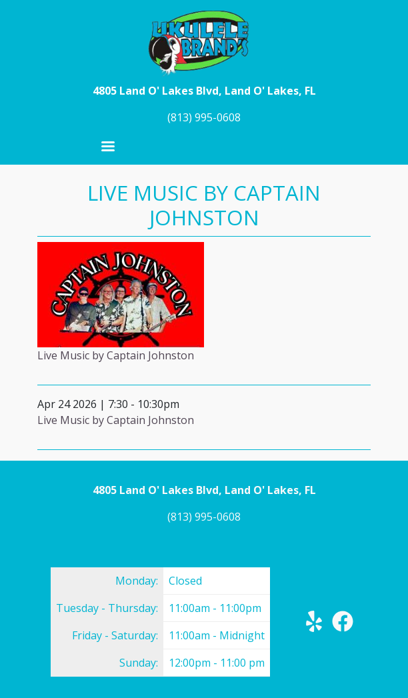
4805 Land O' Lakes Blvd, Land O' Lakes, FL (204, 90)
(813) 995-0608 (204, 117)
